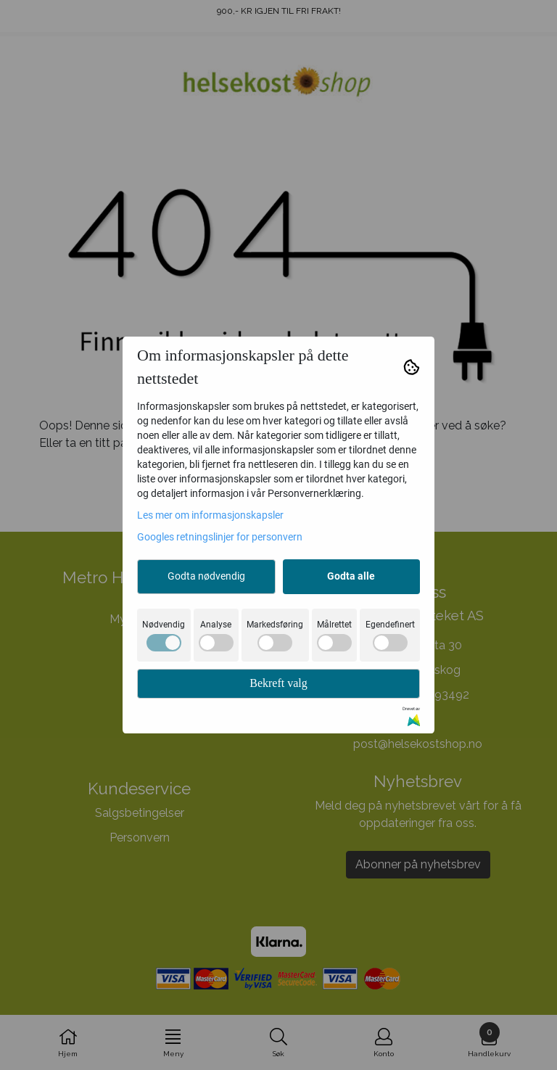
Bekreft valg (278, 683)
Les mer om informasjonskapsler (210, 515)
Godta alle (351, 576)
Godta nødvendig (206, 576)
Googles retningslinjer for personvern (219, 537)
